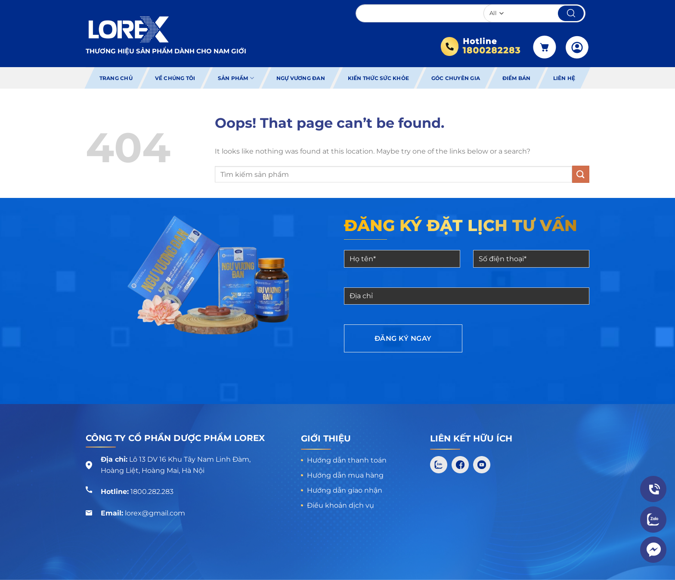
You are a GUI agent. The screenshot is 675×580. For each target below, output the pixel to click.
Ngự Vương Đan (300, 78)
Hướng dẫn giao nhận (344, 490)
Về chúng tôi (175, 78)
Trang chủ (116, 78)
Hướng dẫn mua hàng (345, 475)
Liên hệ (564, 78)
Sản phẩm (236, 78)
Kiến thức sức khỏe (378, 78)
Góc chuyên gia (455, 78)
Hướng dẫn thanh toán (347, 460)
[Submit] (580, 174)
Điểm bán (516, 78)
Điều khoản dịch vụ (340, 505)
